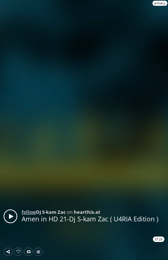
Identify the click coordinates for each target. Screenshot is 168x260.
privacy (159, 3)
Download (40, 251)
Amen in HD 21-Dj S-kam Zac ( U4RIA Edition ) (90, 218)
